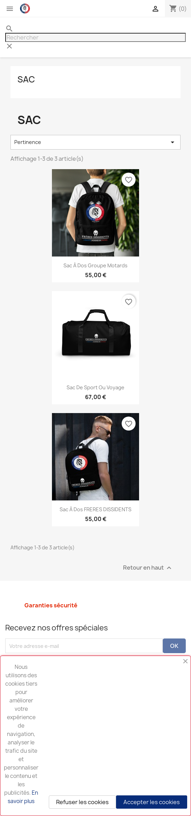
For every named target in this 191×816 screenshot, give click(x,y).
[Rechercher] (95, 37)
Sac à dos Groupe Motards (95, 265)
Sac (26, 79)
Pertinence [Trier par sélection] (95, 142)
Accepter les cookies (151, 802)
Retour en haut (148, 568)
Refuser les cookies (82, 802)
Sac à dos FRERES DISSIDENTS (95, 509)
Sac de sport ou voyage (95, 387)
